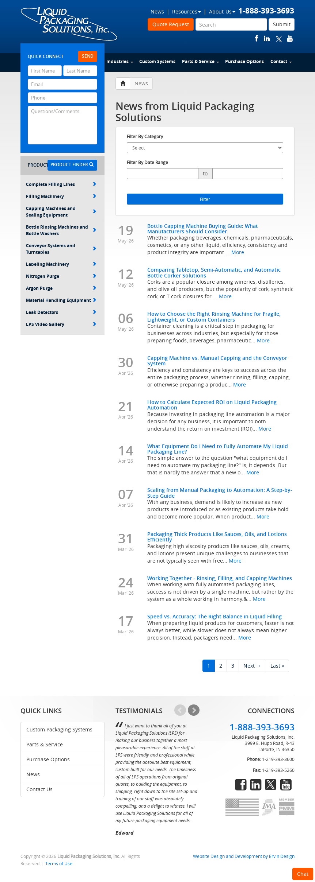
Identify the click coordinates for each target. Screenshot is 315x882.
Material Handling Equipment (61, 300)
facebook (256, 38)
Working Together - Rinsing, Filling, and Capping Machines (219, 578)
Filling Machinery (61, 196)
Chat (302, 873)
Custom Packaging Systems (59, 729)
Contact (281, 61)
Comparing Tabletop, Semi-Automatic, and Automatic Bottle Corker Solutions (214, 272)
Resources (186, 11)
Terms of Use (58, 863)
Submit (282, 24)
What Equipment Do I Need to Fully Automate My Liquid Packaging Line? (217, 449)
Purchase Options (244, 61)
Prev (180, 710)
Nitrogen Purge (61, 276)
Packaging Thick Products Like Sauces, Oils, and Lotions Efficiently (217, 537)
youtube (290, 38)
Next (194, 710)
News (157, 11)
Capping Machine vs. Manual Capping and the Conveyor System (217, 360)
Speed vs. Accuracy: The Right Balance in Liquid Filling (214, 616)
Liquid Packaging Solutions (69, 24)
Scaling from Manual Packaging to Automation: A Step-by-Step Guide (219, 492)
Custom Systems (157, 61)
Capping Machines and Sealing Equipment (61, 211)
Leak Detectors (61, 312)
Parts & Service (200, 61)
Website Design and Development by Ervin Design (244, 856)
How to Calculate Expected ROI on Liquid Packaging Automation (212, 405)
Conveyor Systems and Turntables (61, 248)
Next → (252, 665)
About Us (222, 11)
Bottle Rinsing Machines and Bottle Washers (61, 230)
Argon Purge (61, 288)
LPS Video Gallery (61, 324)
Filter (205, 199)
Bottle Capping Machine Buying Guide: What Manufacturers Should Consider (202, 228)
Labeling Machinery (61, 264)
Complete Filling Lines (61, 184)
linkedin (267, 38)
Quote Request (170, 24)
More (237, 252)
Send (88, 56)
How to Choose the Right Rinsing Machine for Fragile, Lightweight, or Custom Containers (214, 316)
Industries (119, 61)
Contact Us (39, 789)
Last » (277, 665)
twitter (279, 38)
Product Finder (72, 165)
